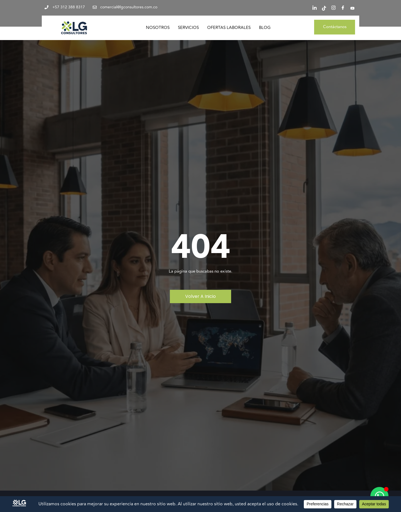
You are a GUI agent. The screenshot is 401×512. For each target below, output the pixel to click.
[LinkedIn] (314, 8)
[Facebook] (343, 8)
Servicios (188, 27)
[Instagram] (333, 8)
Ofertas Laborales (229, 27)
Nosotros (158, 27)
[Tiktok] (324, 8)
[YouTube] (352, 8)
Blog (265, 27)
